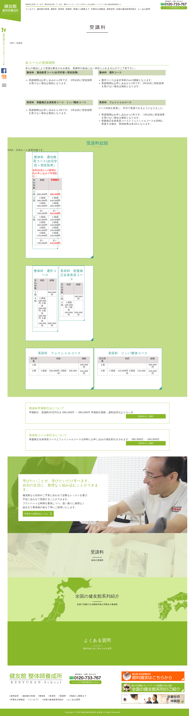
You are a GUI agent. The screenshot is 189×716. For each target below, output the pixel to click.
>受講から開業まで (78, 696)
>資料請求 (14, 696)
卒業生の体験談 (98, 9)
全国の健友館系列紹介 (126, 9)
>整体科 (41, 696)
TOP (12, 43)
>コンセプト (33, 699)
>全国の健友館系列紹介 (53, 699)
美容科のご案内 (146, 443)
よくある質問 (144, 9)
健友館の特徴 (43, 9)
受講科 (69, 9)
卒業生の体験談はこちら (36, 514)
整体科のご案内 (146, 416)
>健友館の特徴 (28, 696)
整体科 (54, 9)
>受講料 (62, 696)
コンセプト (31, 9)
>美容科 (52, 696)
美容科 (61, 9)
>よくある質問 (73, 699)
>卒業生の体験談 (17, 699)
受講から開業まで (81, 9)
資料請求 (111, 9)
